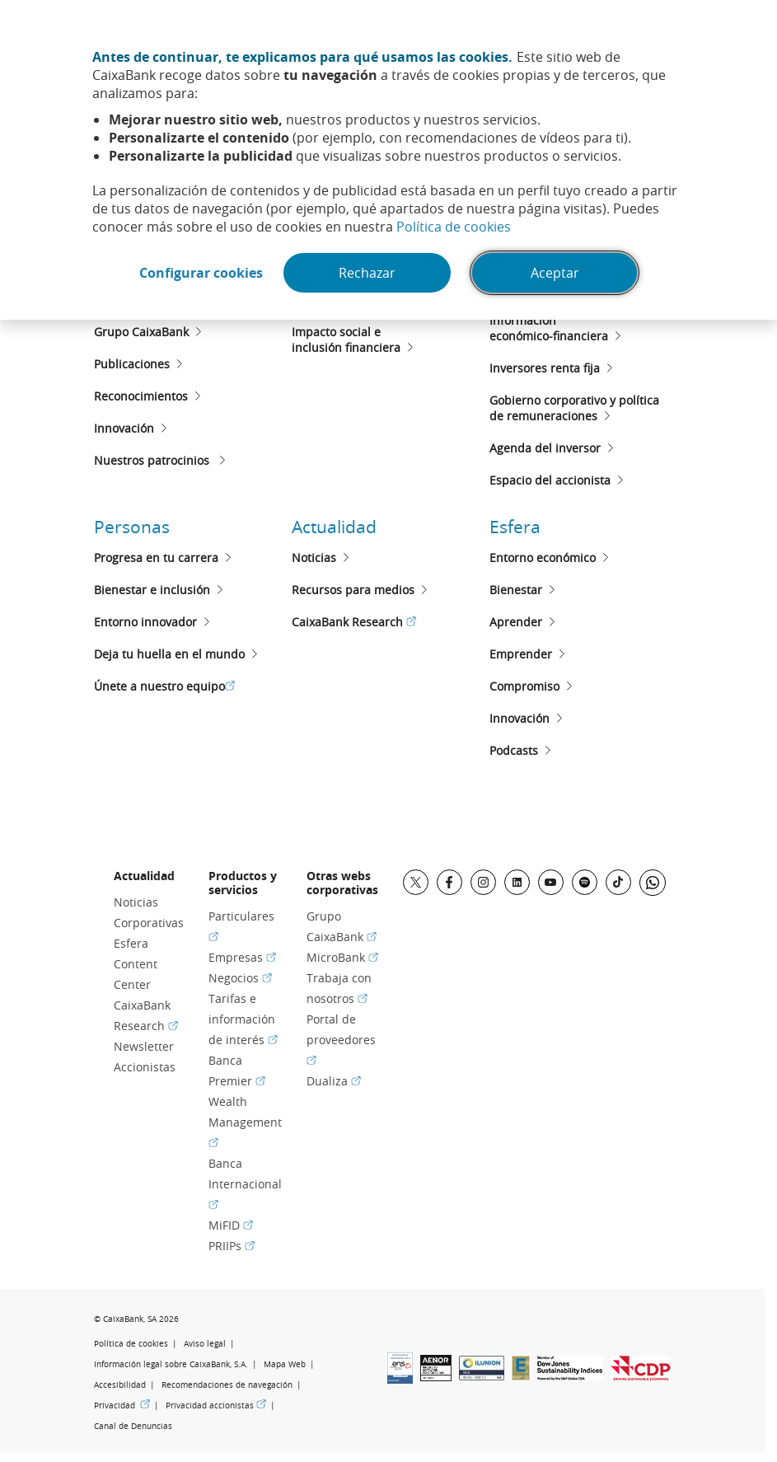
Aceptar (555, 273)
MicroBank (342, 957)
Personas (132, 526)
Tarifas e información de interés (243, 1019)
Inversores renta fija (544, 368)
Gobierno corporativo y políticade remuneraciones (574, 408)
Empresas (242, 957)
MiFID (230, 1225)
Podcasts (513, 750)
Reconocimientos (141, 396)
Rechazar (367, 273)
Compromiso (524, 686)
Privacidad (122, 1405)
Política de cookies (453, 227)
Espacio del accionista (550, 480)
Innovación (124, 428)
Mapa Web (285, 1364)
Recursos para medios (353, 589)
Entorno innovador (145, 622)
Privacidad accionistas (216, 1405)
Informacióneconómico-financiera (548, 328)
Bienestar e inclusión (152, 589)
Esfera (515, 526)
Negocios (240, 978)
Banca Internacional (245, 1183)
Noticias (314, 557)
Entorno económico (542, 557)
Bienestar (515, 589)
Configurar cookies (201, 273)
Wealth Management (245, 1122)
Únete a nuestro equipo (164, 686)
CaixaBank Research (354, 622)
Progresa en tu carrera (156, 557)
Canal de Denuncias (133, 1426)
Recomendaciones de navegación (227, 1385)
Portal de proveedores (341, 1039)
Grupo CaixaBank (141, 332)
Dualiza (334, 1081)
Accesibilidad (120, 1385)
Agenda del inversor (545, 448)
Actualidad (334, 526)
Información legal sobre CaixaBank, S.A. (171, 1364)
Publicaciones (132, 364)
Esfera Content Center (135, 963)
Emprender (520, 654)
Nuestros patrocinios (153, 460)
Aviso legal (205, 1343)
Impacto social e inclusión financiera (346, 339)
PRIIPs (231, 1245)
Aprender (515, 622)
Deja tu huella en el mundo (169, 654)
